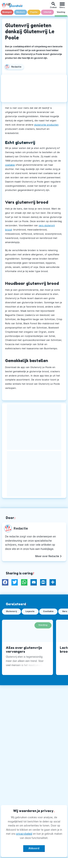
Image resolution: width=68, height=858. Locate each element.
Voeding (61, 12)
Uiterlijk (47, 12)
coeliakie (10, 164)
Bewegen (7, 12)
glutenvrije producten (46, 124)
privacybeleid (24, 833)
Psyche (34, 12)
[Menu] (62, 5)
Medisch (20, 12)
